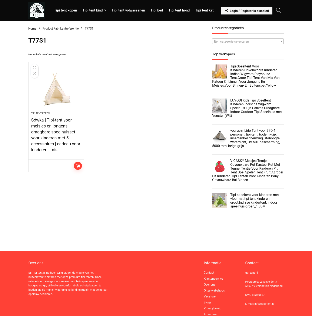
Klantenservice (213, 278)
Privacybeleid (212, 308)
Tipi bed (157, 10)
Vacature (210, 296)
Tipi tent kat (204, 10)
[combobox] (248, 41)
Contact (209, 272)
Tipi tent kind (93, 10)
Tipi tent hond (179, 10)
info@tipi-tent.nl (264, 303)
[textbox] (247, 41)
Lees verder (77, 165)
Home (32, 28)
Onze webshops (214, 290)
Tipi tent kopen (65, 10)
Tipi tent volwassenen (128, 10)
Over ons (209, 284)
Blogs (207, 302)
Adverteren (211, 314)
